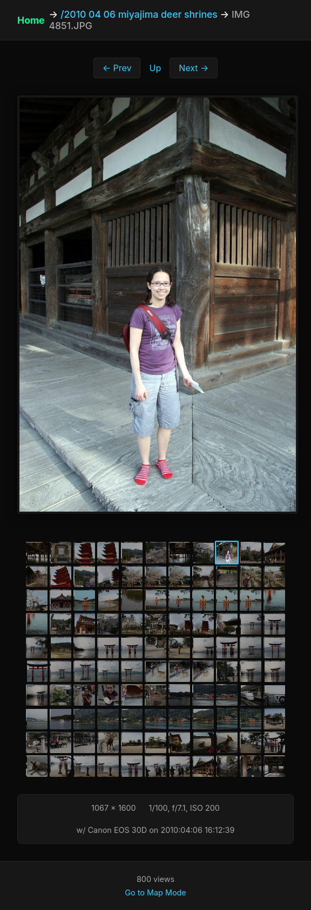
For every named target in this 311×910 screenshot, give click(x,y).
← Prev (117, 68)
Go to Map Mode (155, 892)
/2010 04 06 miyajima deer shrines (139, 14)
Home (30, 20)
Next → (193, 68)
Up (155, 68)
